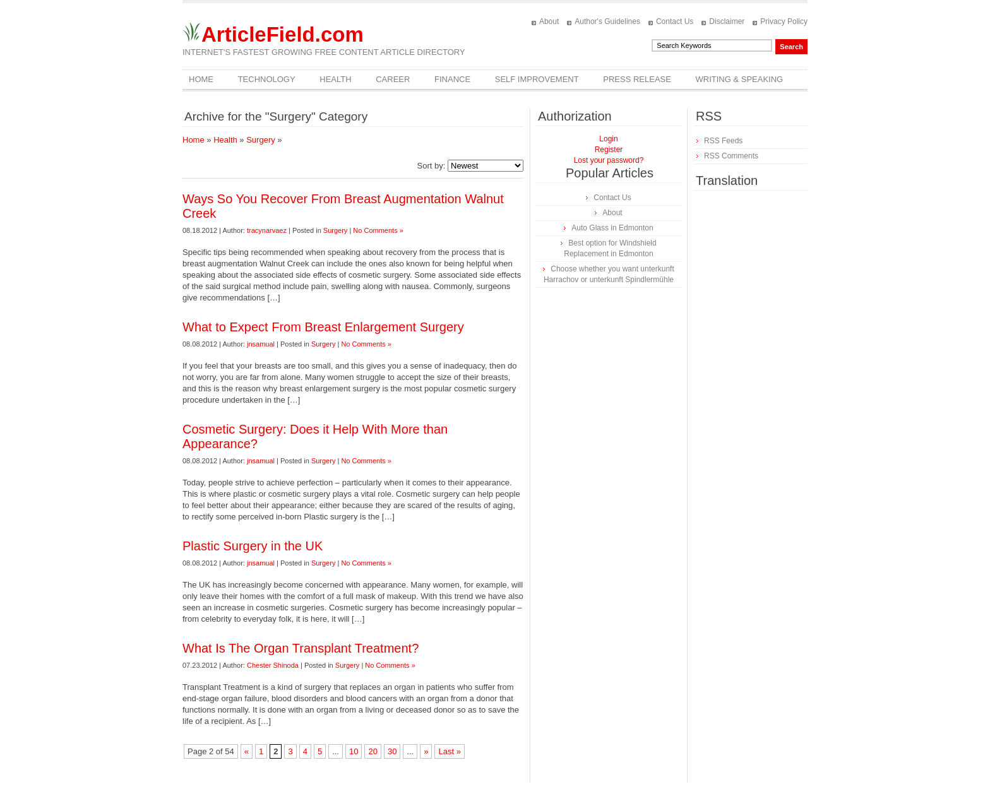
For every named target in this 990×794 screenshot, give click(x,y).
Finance (452, 79)
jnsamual (261, 344)
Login (608, 138)
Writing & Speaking (740, 79)
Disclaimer (726, 21)
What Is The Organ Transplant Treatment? (300, 648)
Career (393, 79)
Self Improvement (537, 79)
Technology (266, 79)
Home (201, 79)
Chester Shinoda (273, 665)
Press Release (637, 79)
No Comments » (378, 230)
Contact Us (674, 21)
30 (392, 751)
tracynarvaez (267, 230)
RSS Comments (731, 155)
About (549, 21)
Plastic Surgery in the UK (252, 546)
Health (335, 79)
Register (609, 149)
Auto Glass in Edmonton (612, 227)
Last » (449, 751)
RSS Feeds (723, 140)
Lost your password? (609, 160)
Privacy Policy (784, 21)
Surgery (260, 140)
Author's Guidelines (607, 21)
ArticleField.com (282, 34)
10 (353, 751)
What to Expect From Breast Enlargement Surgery (323, 327)
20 (372, 751)
